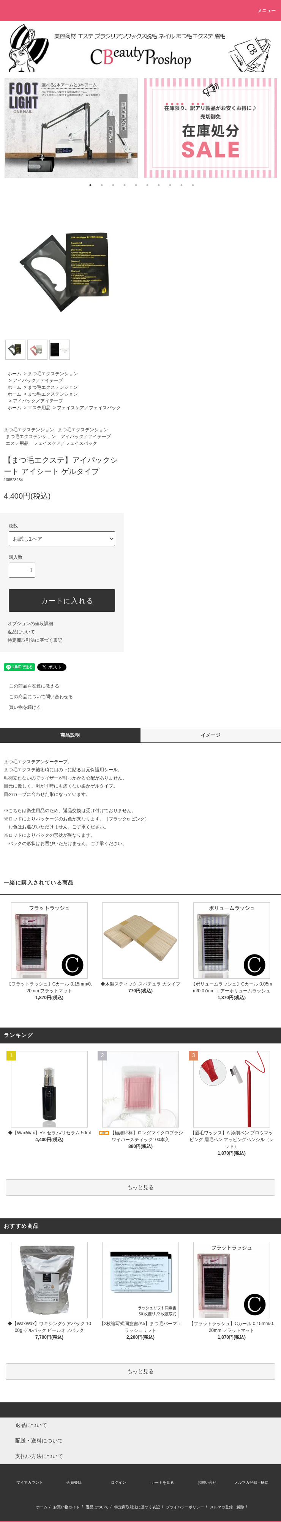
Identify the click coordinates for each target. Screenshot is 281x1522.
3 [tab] (113, 185)
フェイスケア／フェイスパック (89, 407)
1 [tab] (90, 185)
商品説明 (70, 735)
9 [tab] (181, 185)
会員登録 (74, 1482)
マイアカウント (29, 1482)
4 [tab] (124, 185)
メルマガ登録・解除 (251, 1482)
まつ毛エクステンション (53, 373)
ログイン (118, 1482)
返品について (21, 632)
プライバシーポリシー (185, 1507)
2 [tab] (102, 185)
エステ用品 (39, 407)
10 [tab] (193, 185)
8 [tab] (170, 185)
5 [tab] (136, 185)
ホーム (14, 373)
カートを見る (162, 1482)
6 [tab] (147, 185)
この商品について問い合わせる (36, 696)
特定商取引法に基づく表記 (35, 640)
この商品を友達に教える (29, 686)
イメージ (211, 735)
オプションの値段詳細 (30, 623)
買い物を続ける (20, 707)
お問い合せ (206, 1482)
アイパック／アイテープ (38, 380)
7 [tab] (159, 185)
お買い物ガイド (66, 1507)
